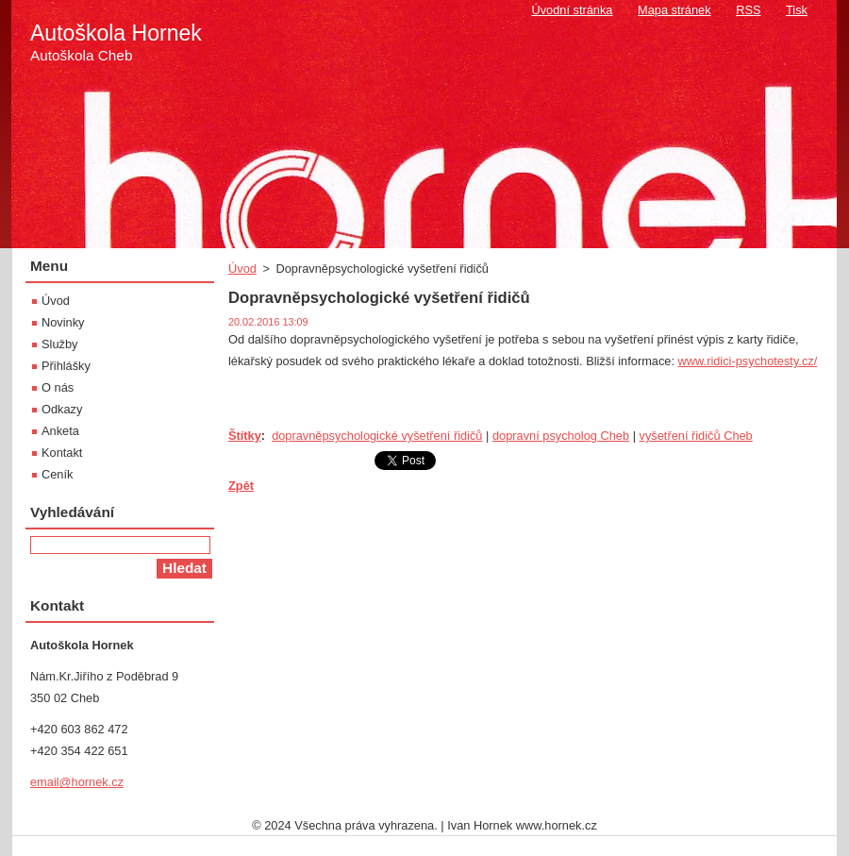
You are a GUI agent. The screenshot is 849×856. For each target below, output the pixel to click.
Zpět (241, 485)
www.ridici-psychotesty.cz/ (748, 361)
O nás (58, 387)
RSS (748, 10)
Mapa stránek (674, 10)
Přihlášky (66, 366)
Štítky (244, 435)
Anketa (60, 431)
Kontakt (62, 452)
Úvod (242, 268)
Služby (59, 344)
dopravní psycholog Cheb (560, 435)
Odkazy (62, 409)
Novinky (63, 322)
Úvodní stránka (571, 10)
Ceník (57, 474)
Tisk (796, 10)
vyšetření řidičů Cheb (696, 435)
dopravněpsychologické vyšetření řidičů (377, 435)
